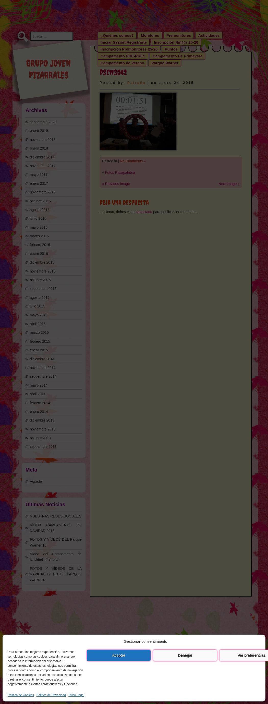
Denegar (185, 655)
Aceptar (118, 655)
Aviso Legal (76, 695)
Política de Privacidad (51, 695)
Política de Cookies (21, 695)
